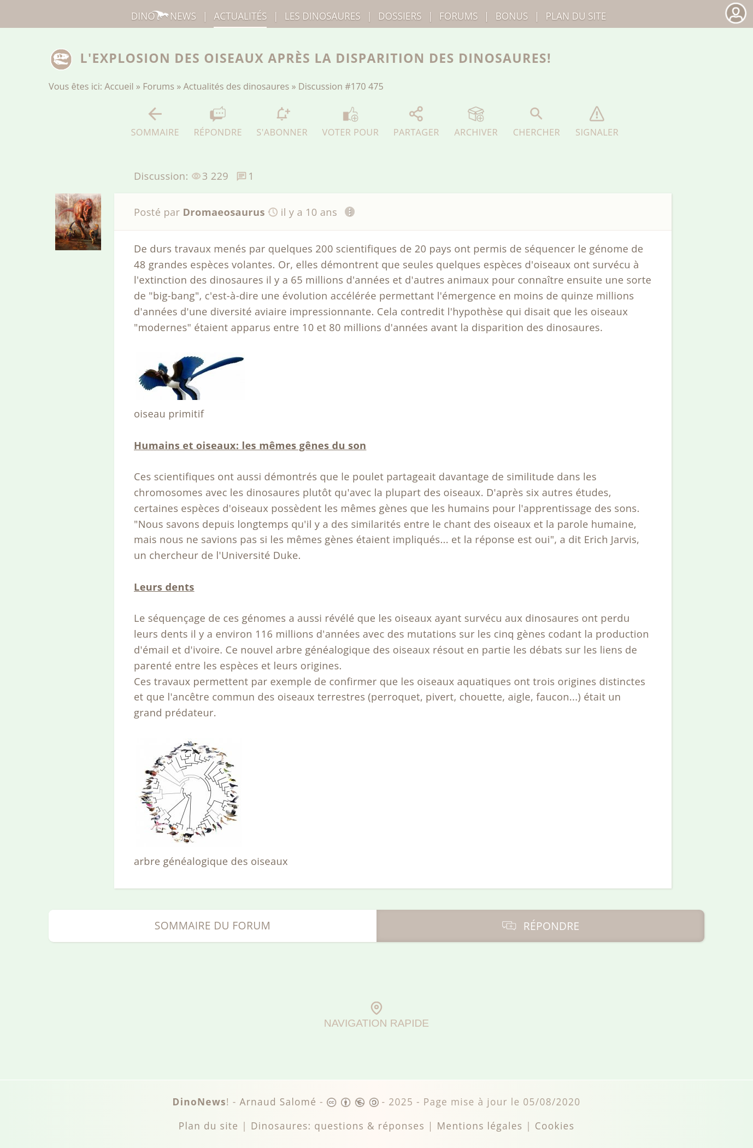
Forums (158, 86)
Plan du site (576, 16)
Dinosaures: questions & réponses (338, 1126)
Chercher (536, 121)
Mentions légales (479, 1126)
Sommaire (155, 121)
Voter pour (350, 121)
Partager (416, 121)
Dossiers (399, 16)
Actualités (240, 16)
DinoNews (163, 16)
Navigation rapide (376, 1015)
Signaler (597, 121)
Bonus (512, 16)
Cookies (554, 1126)
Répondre (217, 121)
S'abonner (282, 121)
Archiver (476, 121)
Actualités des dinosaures (237, 86)
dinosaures (323, 16)
